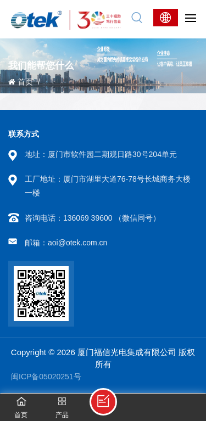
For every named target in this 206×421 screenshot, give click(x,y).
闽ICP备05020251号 (46, 376)
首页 (20, 81)
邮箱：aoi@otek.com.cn (66, 242)
